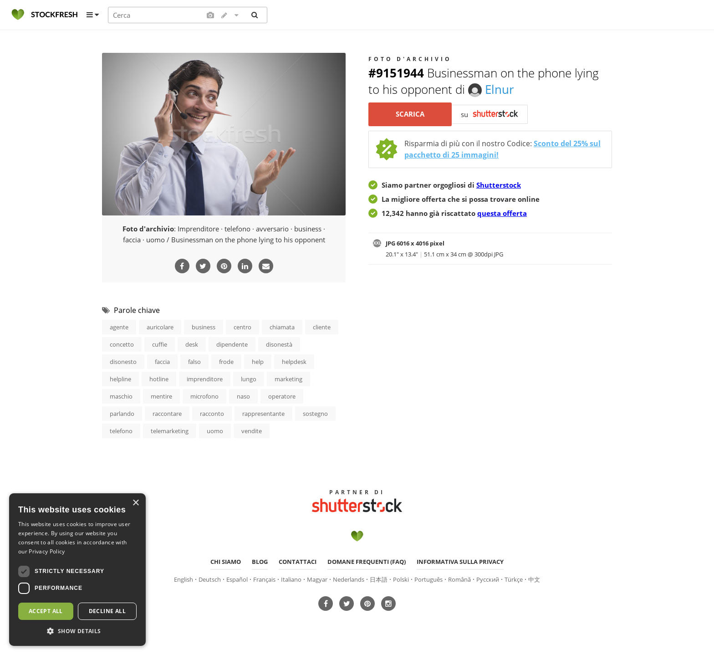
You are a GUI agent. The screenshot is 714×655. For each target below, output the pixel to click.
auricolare (160, 326)
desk (191, 344)
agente (119, 326)
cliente (322, 326)
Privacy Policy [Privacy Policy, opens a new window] (47, 551)
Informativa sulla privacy (460, 561)
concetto (122, 344)
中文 (534, 578)
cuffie (159, 344)
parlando (122, 413)
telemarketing (170, 430)
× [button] (135, 503)
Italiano (291, 578)
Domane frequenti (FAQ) (366, 561)
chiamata (282, 326)
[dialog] (77, 569)
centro (242, 326)
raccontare (167, 413)
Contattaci (297, 561)
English (183, 578)
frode (226, 361)
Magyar (317, 578)
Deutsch (210, 578)
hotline (158, 378)
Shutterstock (498, 184)
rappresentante (263, 413)
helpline (120, 378)
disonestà (279, 344)
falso (194, 361)
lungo (248, 378)
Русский (487, 578)
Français (264, 578)
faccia (162, 361)
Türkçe (514, 578)
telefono (121, 430)
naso (243, 396)
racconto (212, 413)
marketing (288, 378)
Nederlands (348, 578)
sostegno (315, 413)
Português (428, 578)
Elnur (491, 89)
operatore (282, 396)
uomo (215, 430)
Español (237, 578)
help (258, 361)
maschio (121, 396)
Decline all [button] (107, 611)
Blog (260, 561)
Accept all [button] (46, 611)
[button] (77, 631)
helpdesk (294, 361)
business (203, 326)
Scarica (410, 114)
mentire (161, 396)
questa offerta (502, 213)
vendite (251, 430)
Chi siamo (225, 561)
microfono (204, 396)
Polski (401, 578)
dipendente (232, 344)
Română (459, 578)
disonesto (123, 361)
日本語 (379, 578)
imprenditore (205, 378)
